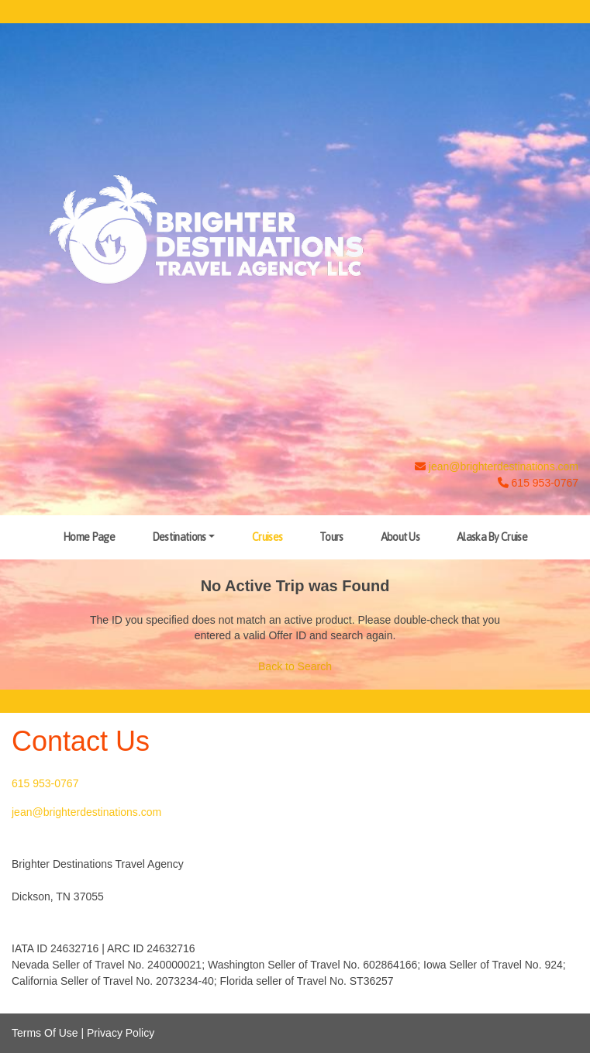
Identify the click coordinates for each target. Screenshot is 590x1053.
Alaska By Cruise (492, 537)
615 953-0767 (45, 783)
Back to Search (295, 666)
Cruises (267, 537)
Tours (331, 537)
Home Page (89, 537)
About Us (400, 537)
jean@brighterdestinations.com (503, 466)
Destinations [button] (179, 537)
